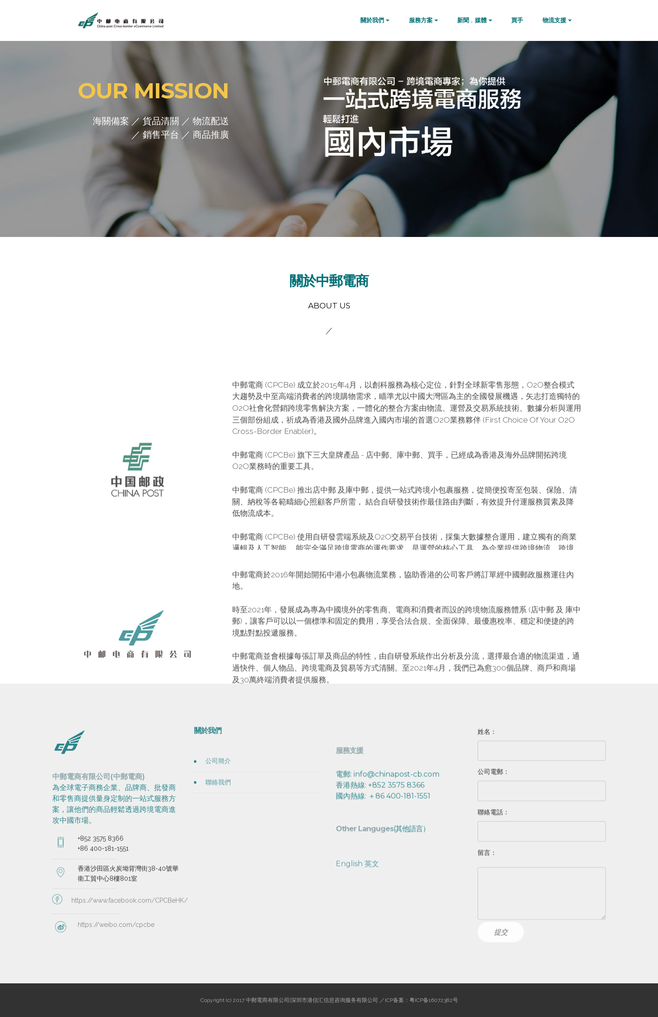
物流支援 (554, 20)
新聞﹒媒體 (472, 20)
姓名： (487, 737)
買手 (517, 20)
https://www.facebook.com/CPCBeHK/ (129, 916)
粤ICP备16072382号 (433, 1000)
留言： (487, 858)
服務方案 (421, 20)
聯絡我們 (218, 795)
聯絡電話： (493, 817)
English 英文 (357, 940)
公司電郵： (493, 777)
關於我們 (372, 20)
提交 (501, 944)
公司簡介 (218, 774)
